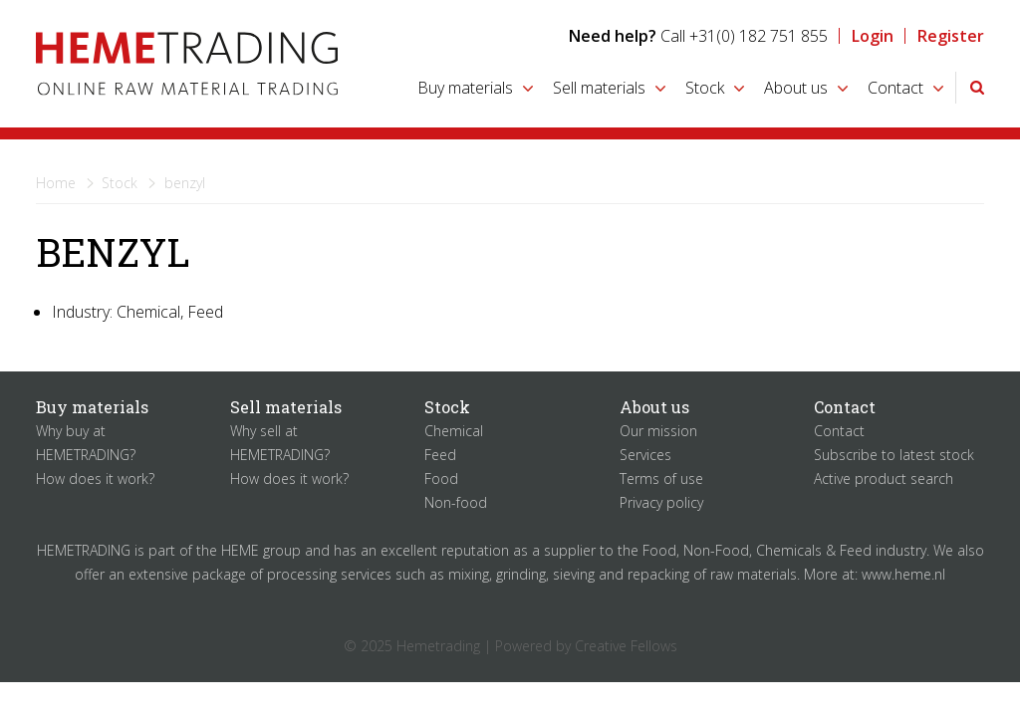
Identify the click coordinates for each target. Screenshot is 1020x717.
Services (645, 454)
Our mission (658, 430)
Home (56, 182)
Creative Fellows (626, 645)
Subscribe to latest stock (894, 454)
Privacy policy (661, 502)
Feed (440, 454)
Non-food (455, 502)
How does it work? (95, 478)
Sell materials (599, 88)
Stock (704, 88)
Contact (895, 88)
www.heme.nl (903, 574)
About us (796, 88)
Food (441, 478)
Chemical (453, 430)
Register (950, 36)
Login (872, 36)
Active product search (883, 478)
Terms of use (661, 478)
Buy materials (465, 88)
